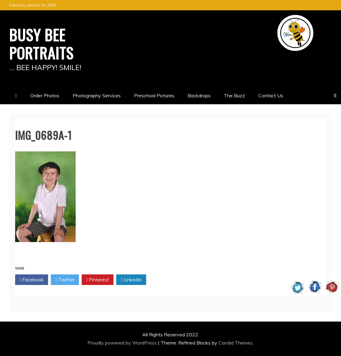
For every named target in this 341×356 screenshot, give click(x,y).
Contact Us (270, 95)
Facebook (32, 280)
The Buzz (234, 95)
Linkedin (131, 280)
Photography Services (97, 95)
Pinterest (97, 280)
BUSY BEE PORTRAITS (41, 43)
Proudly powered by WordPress (122, 343)
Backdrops (199, 95)
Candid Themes (235, 343)
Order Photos (44, 95)
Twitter (64, 280)
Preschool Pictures (154, 95)
